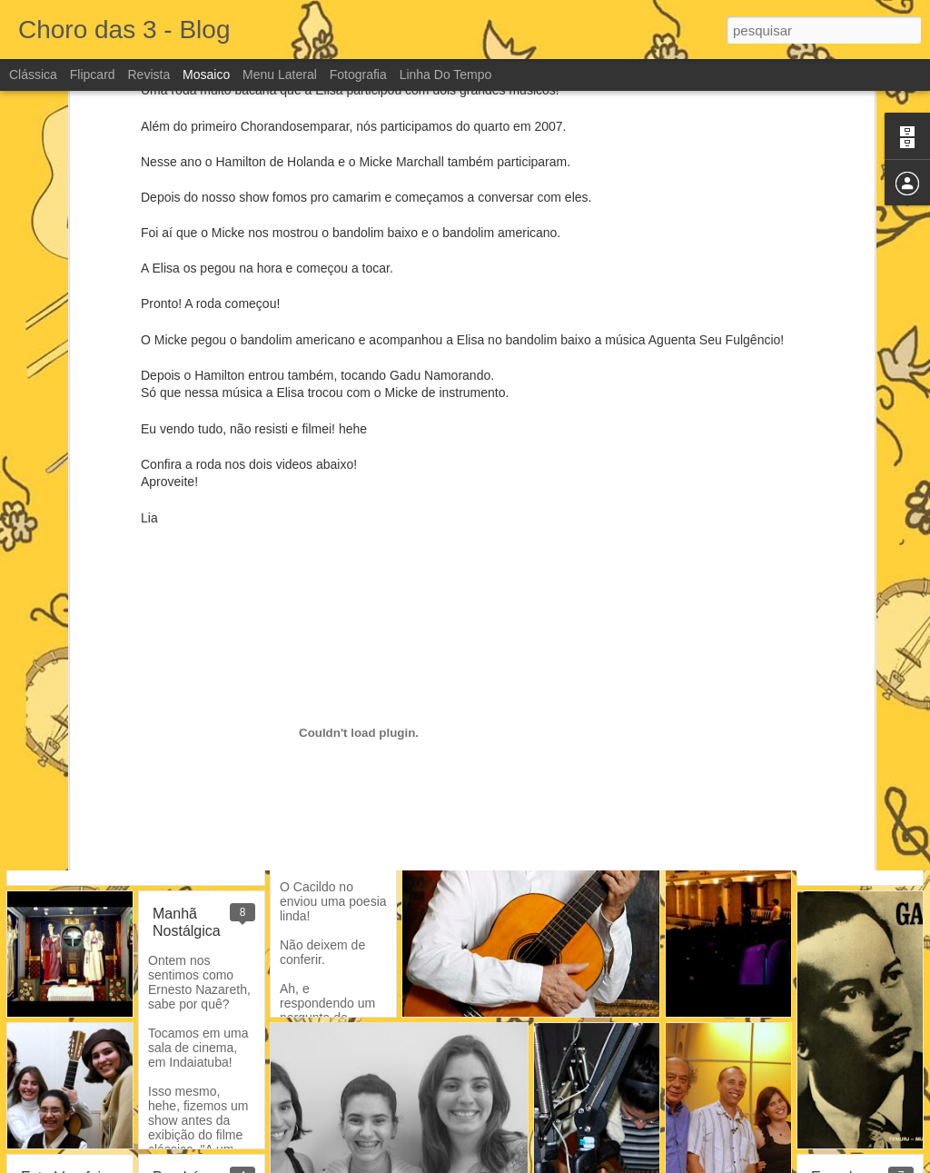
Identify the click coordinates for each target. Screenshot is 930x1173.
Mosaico (206, 74)
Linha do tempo (446, 74)
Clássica (33, 74)
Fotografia (358, 74)
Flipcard (92, 74)
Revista (148, 74)
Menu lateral (279, 74)
